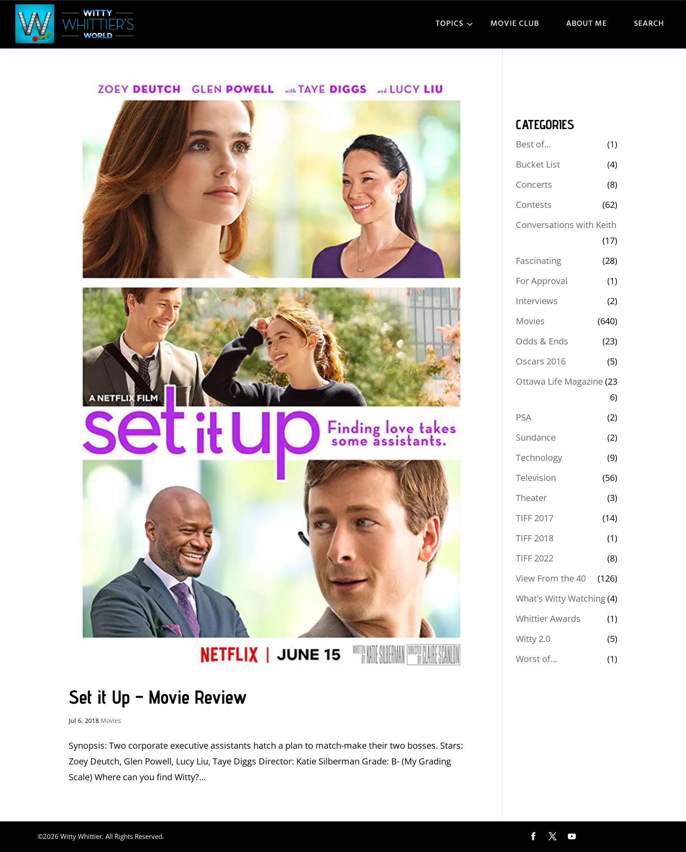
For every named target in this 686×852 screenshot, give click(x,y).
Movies (111, 720)
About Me (586, 24)
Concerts (534, 184)
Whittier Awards (548, 618)
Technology (539, 457)
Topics (449, 24)
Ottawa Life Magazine (559, 381)
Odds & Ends (542, 341)
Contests (534, 204)
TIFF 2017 (534, 518)
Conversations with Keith (566, 225)
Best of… (533, 144)
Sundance (536, 437)
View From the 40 (551, 578)
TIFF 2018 (534, 538)
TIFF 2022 (534, 558)
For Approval (541, 281)
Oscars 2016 (541, 361)
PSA (524, 417)
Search (649, 24)
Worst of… (536, 659)
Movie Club (514, 24)
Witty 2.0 (533, 639)
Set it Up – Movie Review (158, 697)
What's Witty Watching (561, 598)
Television (536, 478)
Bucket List (538, 164)
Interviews (537, 301)
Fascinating (538, 260)
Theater (531, 498)
